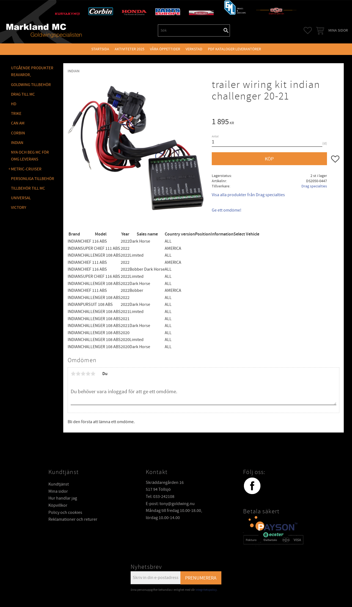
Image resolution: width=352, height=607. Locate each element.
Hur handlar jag (62, 498)
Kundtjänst (58, 484)
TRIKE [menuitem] (16, 113)
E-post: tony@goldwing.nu (170, 503)
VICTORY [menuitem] (18, 207)
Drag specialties (314, 186)
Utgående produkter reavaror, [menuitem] (32, 71)
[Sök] (226, 30)
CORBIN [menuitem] (18, 133)
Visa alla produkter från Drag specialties (248, 195)
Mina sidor (58, 491)
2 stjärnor (78, 373)
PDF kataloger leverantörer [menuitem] (234, 49)
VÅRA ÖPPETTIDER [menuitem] (165, 49)
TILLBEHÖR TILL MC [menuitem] (28, 188)
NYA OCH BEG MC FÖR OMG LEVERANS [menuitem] (30, 156)
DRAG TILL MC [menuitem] (23, 94)
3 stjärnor (83, 373)
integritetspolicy (206, 590)
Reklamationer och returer (72, 519)
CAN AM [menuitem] (17, 123)
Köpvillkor (57, 505)
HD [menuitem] (13, 104)
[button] (308, 30)
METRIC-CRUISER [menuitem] (26, 169)
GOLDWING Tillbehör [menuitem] (31, 84)
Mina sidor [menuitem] (338, 30)
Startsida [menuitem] (100, 49)
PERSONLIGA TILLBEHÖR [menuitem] (32, 178)
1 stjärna (73, 373)
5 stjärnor (92, 373)
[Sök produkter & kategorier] (190, 30)
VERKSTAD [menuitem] (194, 49)
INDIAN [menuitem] (17, 142)
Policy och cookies (65, 512)
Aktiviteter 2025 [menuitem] (129, 49)
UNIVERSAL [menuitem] (21, 198)
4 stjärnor (88, 373)
